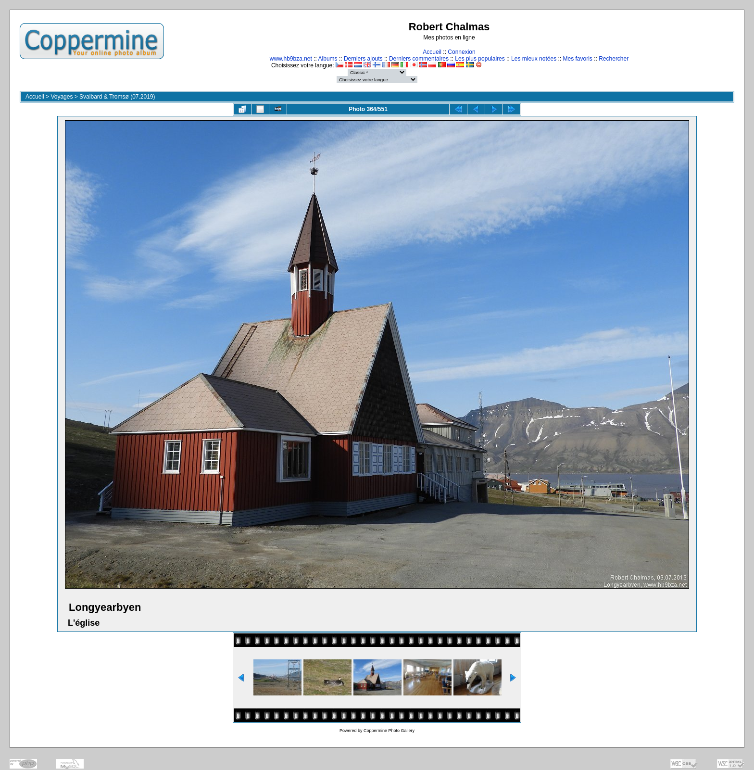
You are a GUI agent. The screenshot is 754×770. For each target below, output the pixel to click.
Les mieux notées (533, 58)
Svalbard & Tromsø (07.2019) (117, 96)
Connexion (461, 52)
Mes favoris (577, 58)
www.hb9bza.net (291, 58)
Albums (328, 58)
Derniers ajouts (363, 58)
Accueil (432, 52)
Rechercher (613, 58)
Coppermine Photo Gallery (389, 730)
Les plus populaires (479, 58)
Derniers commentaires (419, 58)
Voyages (61, 96)
